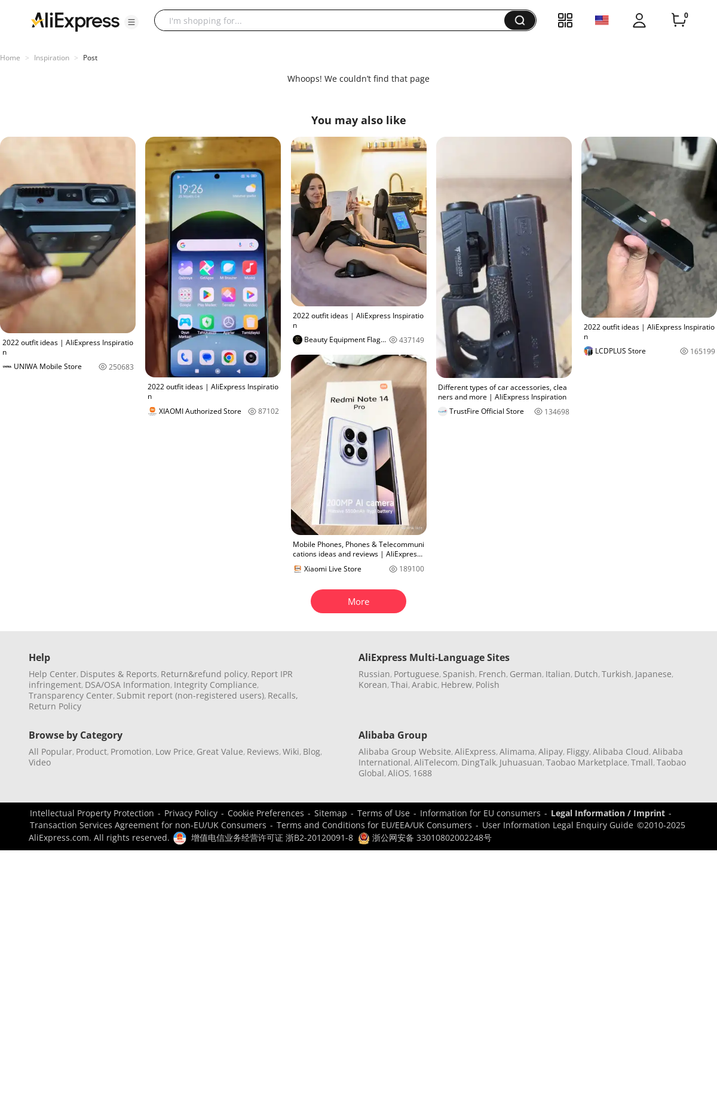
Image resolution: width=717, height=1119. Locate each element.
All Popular (50, 751)
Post (90, 58)
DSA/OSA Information (127, 684)
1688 (422, 773)
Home (10, 58)
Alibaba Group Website (404, 751)
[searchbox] (333, 20)
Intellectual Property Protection (92, 813)
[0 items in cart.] (678, 20)
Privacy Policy (190, 813)
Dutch (586, 674)
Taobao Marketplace (586, 762)
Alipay (550, 751)
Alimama (517, 751)
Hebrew (456, 684)
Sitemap (330, 813)
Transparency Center (71, 695)
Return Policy (55, 706)
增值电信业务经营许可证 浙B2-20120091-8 (272, 837)
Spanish (459, 674)
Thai (399, 684)
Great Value (220, 751)
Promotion (131, 751)
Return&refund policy (204, 674)
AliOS (398, 773)
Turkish (617, 674)
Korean (372, 684)
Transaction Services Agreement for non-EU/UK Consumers (148, 825)
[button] (131, 22)
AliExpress (475, 751)
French (492, 674)
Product (91, 751)
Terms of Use (383, 813)
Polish (488, 684)
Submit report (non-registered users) (190, 695)
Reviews (263, 751)
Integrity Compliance (215, 684)
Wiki (291, 751)
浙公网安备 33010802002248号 (425, 837)
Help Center (52, 674)
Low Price (174, 751)
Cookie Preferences (266, 813)
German (526, 674)
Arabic (424, 684)
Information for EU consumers (480, 813)
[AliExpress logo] (75, 21)
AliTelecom (436, 762)
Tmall (642, 762)
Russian (374, 674)
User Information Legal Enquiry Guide (557, 825)
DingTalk (478, 762)
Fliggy (577, 751)
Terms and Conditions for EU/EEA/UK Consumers (374, 825)
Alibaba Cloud (621, 751)
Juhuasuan (521, 762)
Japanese (653, 674)
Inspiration (51, 58)
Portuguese (416, 674)
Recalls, (283, 695)
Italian (558, 674)
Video (40, 762)
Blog (311, 751)
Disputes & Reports (118, 674)
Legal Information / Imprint (608, 813)
